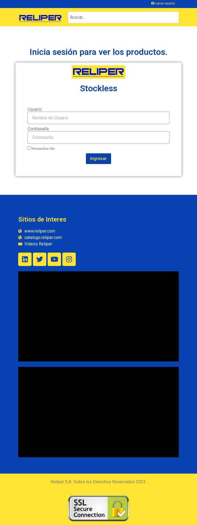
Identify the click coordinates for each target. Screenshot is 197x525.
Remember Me (41, 148)
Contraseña (38, 129)
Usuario (35, 109)
